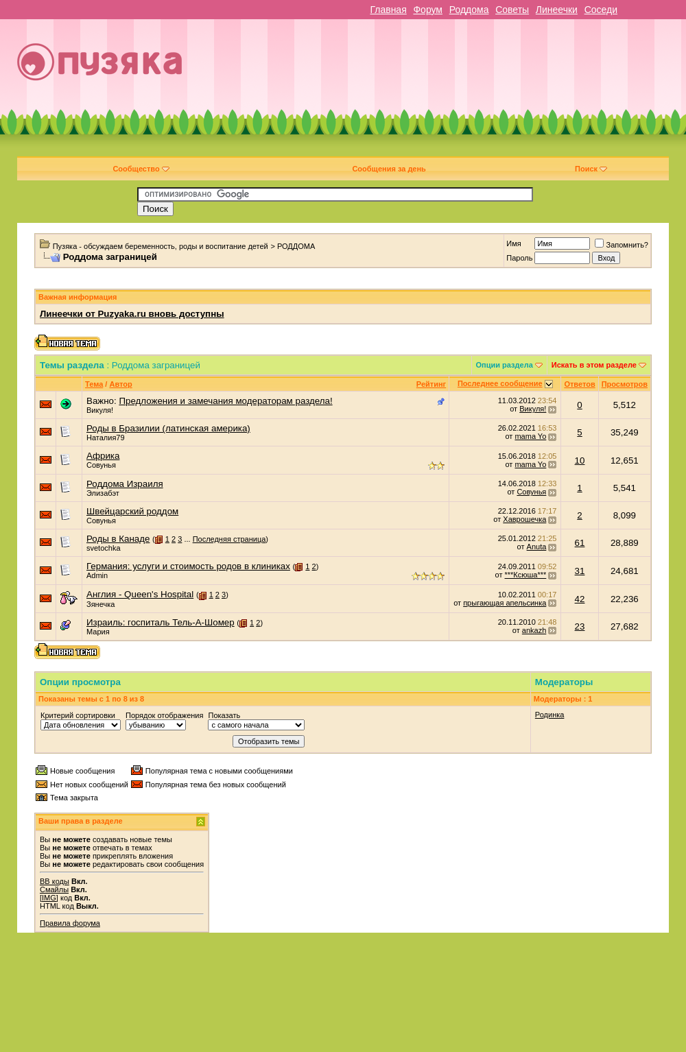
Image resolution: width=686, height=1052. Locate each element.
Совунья (101, 465)
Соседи (600, 9)
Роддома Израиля (124, 484)
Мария (98, 631)
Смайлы (54, 889)
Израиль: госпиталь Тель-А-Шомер (160, 622)
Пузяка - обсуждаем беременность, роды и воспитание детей (160, 246)
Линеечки (557, 9)
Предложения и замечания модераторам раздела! (225, 401)
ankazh (534, 630)
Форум (427, 9)
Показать (224, 715)
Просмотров (625, 384)
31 (580, 571)
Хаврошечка (524, 519)
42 (580, 599)
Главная (388, 9)
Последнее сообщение (500, 383)
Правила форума (70, 923)
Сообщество (141, 169)
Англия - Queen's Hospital (139, 594)
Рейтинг (431, 384)
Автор (120, 384)
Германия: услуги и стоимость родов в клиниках (188, 566)
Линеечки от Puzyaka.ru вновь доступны (132, 314)
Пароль (519, 258)
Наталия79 (105, 437)
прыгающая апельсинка (504, 603)
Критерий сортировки (77, 715)
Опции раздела (504, 365)
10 (580, 460)
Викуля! (99, 410)
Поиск (591, 169)
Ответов (579, 384)
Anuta (537, 546)
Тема (94, 384)
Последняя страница (229, 539)
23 (580, 626)
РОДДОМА (296, 246)
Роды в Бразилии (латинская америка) (168, 428)
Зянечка (100, 604)
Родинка (550, 714)
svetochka (103, 548)
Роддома (469, 9)
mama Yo (530, 436)
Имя (513, 243)
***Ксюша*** (526, 575)
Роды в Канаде (118, 539)
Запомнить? (621, 245)
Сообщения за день (388, 169)
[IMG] (49, 898)
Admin (97, 575)
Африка (102, 456)
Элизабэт (102, 493)
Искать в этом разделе (594, 365)
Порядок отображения (164, 715)
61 (580, 543)
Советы (512, 9)
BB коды (54, 881)
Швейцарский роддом (132, 511)
